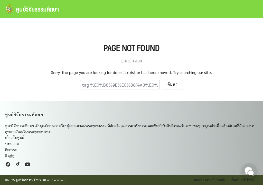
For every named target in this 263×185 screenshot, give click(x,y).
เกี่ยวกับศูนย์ (14, 137)
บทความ (12, 143)
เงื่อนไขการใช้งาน (242, 180)
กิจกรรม (11, 149)
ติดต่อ (9, 155)
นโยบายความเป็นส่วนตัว (210, 180)
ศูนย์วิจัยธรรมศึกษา (37, 9)
